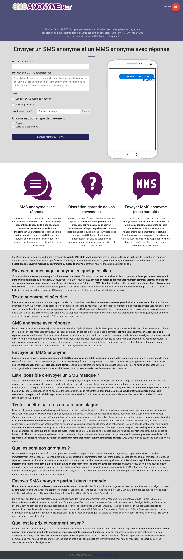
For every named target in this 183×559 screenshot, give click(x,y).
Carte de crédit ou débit (27, 126)
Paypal (19, 123)
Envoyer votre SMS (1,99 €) (50, 136)
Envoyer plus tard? (25, 104)
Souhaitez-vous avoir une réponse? (33, 98)
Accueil (167, 6)
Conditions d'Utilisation (106, 555)
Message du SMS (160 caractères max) (32, 72)
